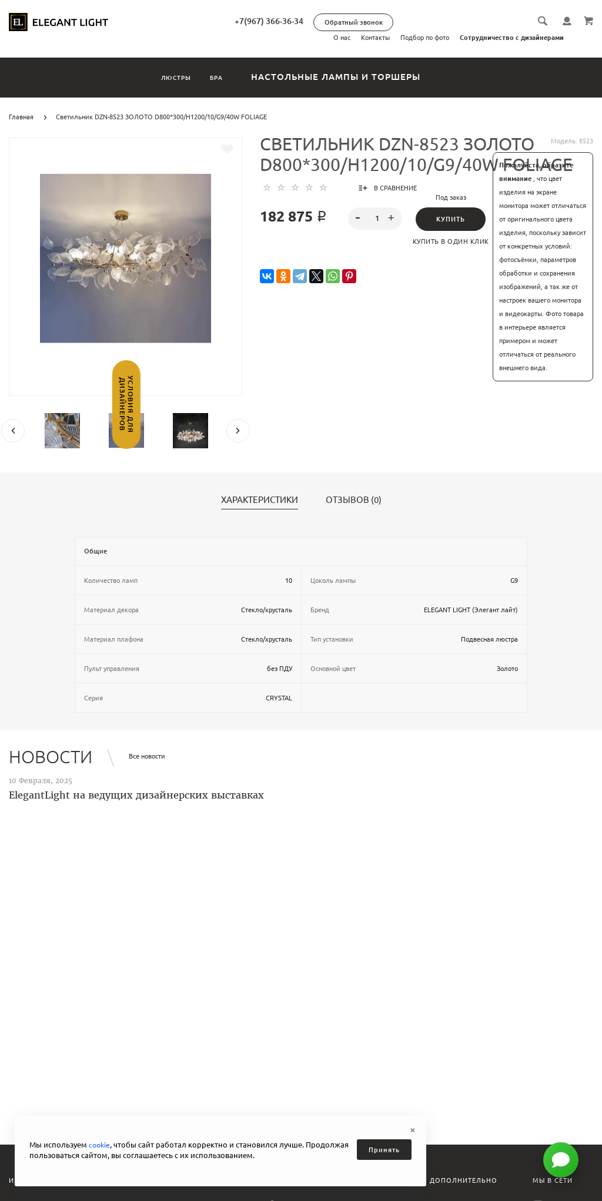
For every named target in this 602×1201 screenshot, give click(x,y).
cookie (100, 1144)
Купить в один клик (451, 241)
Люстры (164, 77)
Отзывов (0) (354, 500)
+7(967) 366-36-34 (307, 21)
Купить (450, 219)
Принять (384, 1149)
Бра (232, 77)
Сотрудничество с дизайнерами (512, 37)
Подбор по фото (424, 37)
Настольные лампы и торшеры (362, 77)
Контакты (375, 37)
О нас (341, 37)
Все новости (147, 756)
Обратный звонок (392, 22)
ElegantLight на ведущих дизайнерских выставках (136, 795)
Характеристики (259, 500)
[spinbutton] (375, 218)
